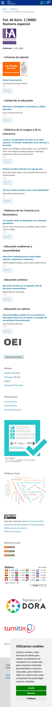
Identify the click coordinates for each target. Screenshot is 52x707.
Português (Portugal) (13, 385)
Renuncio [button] (31, 693)
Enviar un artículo (14, 357)
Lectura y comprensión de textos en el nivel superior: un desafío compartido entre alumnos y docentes (26, 142)
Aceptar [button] (31, 688)
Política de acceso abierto (15, 528)
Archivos (13, 9)
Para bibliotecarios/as (12, 409)
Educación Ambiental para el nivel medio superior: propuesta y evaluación (22, 258)
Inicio (5, 9)
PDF (8, 91)
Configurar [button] (31, 698)
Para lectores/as (10, 401)
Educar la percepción (12, 80)
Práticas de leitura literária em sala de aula (22, 169)
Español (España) (12, 373)
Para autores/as (10, 405)
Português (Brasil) (12, 377)
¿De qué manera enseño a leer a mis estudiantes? (26, 190)
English (7, 381)
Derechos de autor (12, 531)
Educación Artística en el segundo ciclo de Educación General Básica (22, 287)
